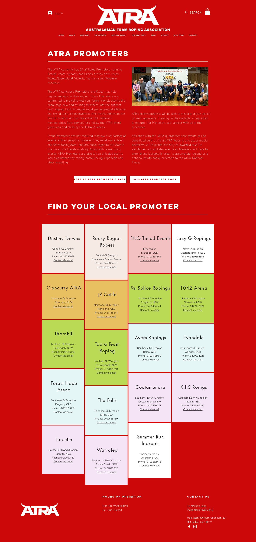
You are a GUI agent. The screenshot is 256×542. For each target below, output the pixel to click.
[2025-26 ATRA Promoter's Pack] (100, 179)
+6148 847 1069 (202, 522)
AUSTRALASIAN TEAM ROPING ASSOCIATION (128, 30)
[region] (63, 248)
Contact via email (63, 355)
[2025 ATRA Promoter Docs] (155, 179)
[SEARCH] (197, 12)
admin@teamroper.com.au (209, 518)
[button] (207, 11)
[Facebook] (189, 526)
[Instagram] (195, 526)
